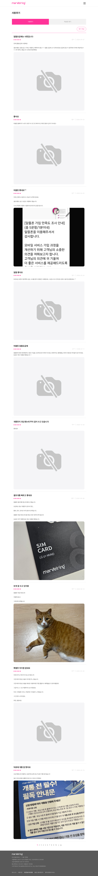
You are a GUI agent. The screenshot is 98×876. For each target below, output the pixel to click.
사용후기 (30, 22)
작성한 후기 (67, 22)
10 (56, 845)
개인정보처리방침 (28, 872)
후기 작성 (81, 29)
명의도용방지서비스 (50, 872)
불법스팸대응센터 (39, 872)
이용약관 (20, 872)
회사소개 (14, 872)
